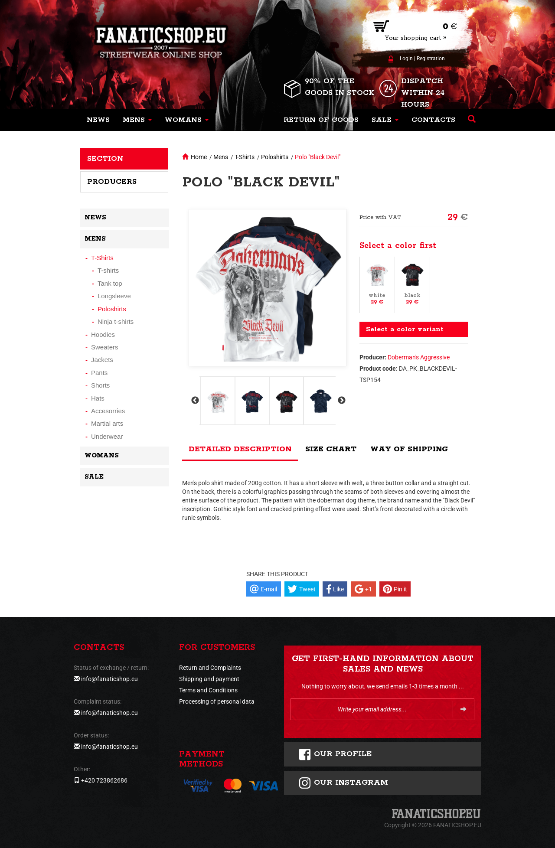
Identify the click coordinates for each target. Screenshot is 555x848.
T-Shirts (245, 156)
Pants (99, 372)
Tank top (110, 283)
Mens (220, 156)
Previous (194, 400)
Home (199, 156)
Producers (112, 181)
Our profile (335, 754)
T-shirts (108, 270)
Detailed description (240, 449)
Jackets (102, 359)
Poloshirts (274, 156)
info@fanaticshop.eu (109, 678)
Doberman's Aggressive (419, 357)
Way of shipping (409, 449)
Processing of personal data (217, 701)
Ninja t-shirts (116, 321)
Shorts (100, 385)
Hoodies (103, 334)
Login (406, 58)
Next (340, 400)
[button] (137, 120)
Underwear (107, 436)
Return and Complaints (210, 667)
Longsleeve (114, 296)
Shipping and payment (209, 678)
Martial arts (107, 423)
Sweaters (104, 347)
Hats (97, 398)
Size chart (330, 449)
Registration (431, 58)
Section (105, 158)
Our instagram (343, 782)
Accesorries (108, 410)
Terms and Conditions (208, 690)
